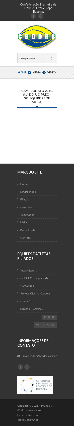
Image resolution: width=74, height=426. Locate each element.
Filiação (24, 199)
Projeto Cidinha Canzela (35, 293)
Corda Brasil (27, 285)
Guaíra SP (26, 301)
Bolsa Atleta (28, 230)
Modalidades (28, 191)
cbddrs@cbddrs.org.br (43, 355)
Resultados (27, 214)
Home (22, 72)
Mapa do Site (29, 172)
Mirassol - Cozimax (31, 308)
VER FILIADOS (45, 324)
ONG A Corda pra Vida (34, 278)
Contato (25, 237)
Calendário (27, 207)
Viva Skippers (28, 270)
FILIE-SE (49, 317)
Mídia (23, 222)
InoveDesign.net (27, 419)
